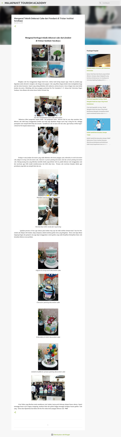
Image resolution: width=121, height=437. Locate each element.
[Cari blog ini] (111, 3)
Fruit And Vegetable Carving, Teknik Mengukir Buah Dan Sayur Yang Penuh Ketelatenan (97, 101)
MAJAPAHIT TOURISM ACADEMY (25, 2)
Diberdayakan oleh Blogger (60, 434)
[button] (15, 26)
